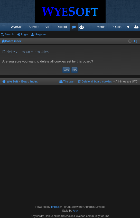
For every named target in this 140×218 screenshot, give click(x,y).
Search (9, 34)
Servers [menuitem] (34, 27)
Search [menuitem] (136, 42)
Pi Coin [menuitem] (116, 27)
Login (24, 34)
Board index (29, 81)
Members (83, 28)
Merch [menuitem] (101, 27)
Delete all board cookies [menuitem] (97, 81)
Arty (75, 210)
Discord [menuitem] (62, 27)
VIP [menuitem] (47, 27)
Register (40, 34)
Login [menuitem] (129, 28)
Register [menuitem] (137, 28)
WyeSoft (16, 27)
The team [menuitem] (69, 81)
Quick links (5, 28)
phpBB (55, 206)
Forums (75, 28)
